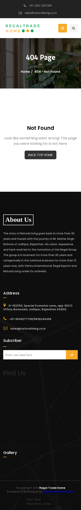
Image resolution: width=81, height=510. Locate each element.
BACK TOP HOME (40, 155)
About (38, 499)
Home (25, 71)
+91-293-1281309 (38, 5)
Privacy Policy (34, 503)
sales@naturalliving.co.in (38, 13)
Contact (47, 503)
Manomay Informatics (58, 491)
